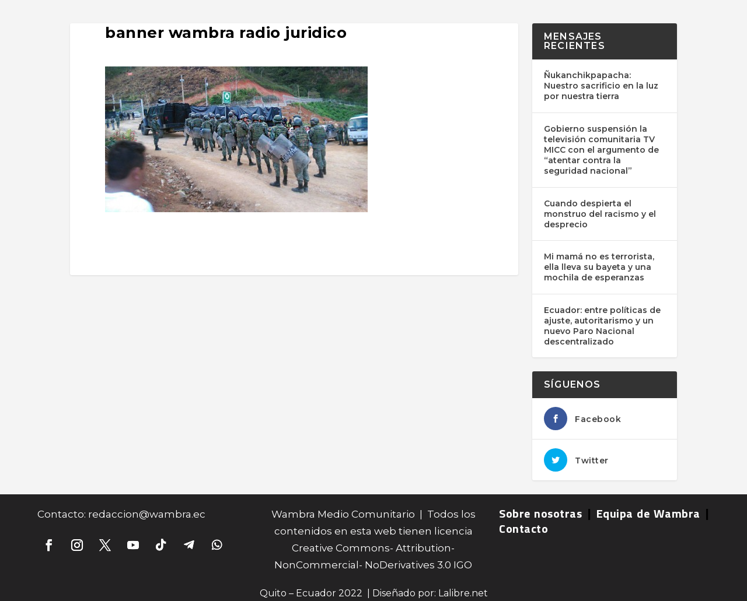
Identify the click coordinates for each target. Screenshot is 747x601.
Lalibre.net (463, 593)
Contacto (523, 528)
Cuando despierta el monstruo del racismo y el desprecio (600, 214)
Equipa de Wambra (648, 513)
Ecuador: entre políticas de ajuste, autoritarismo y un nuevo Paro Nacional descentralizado (602, 326)
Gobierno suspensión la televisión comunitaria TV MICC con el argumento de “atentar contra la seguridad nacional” (601, 150)
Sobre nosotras (540, 513)
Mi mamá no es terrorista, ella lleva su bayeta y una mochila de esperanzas (599, 267)
